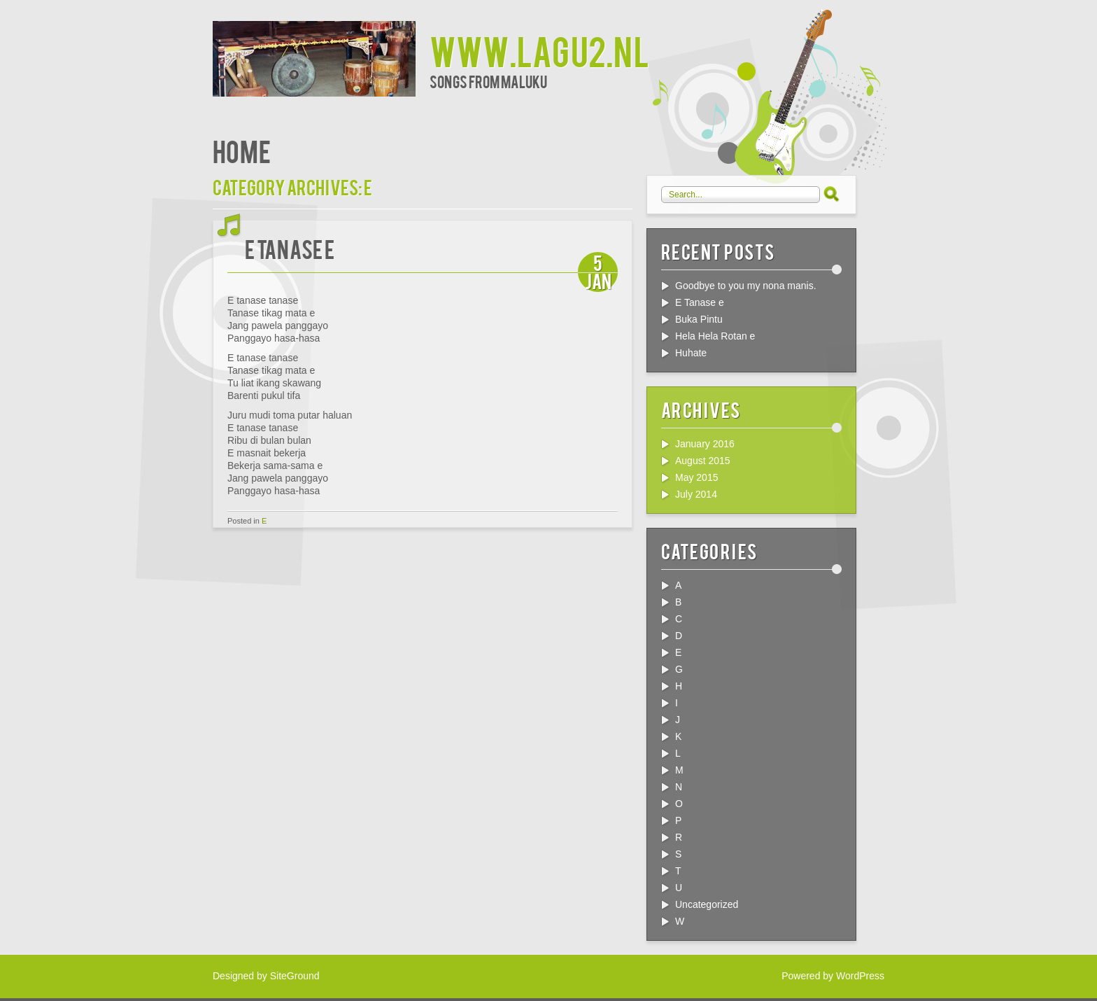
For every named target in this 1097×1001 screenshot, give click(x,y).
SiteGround (295, 975)
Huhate (691, 352)
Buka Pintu (699, 319)
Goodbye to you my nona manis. (745, 285)
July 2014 (696, 494)
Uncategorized (706, 904)
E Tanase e (289, 248)
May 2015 (696, 477)
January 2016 (705, 443)
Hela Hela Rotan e (715, 336)
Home (242, 150)
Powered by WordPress (832, 975)
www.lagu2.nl (539, 50)
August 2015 (702, 460)
